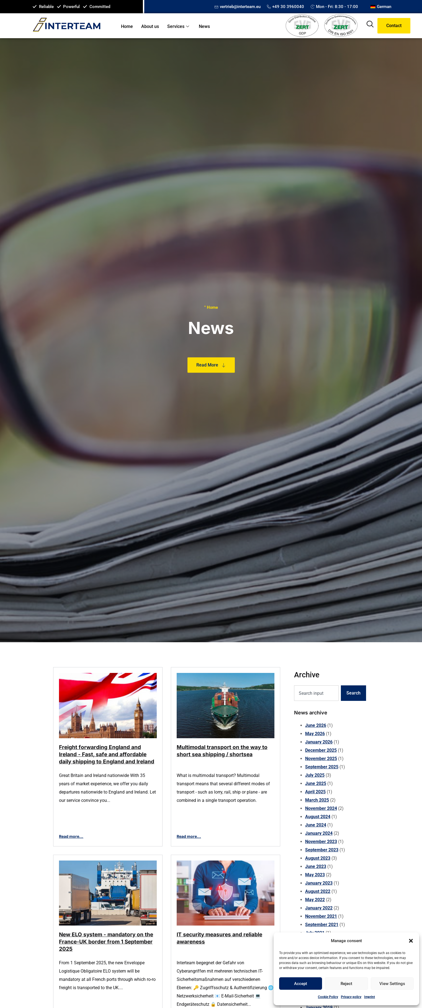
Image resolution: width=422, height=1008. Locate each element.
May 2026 (315, 733)
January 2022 (319, 908)
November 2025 (321, 758)
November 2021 (321, 916)
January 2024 (319, 833)
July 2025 (315, 775)
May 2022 (315, 899)
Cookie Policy (328, 997)
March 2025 (317, 800)
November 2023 (321, 841)
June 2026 (315, 725)
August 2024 (317, 816)
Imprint (369, 997)
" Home (211, 307)
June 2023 (315, 866)
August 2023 (317, 858)
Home (127, 26)
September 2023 (321, 849)
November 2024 (321, 808)
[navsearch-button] (369, 25)
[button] (411, 941)
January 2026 (319, 742)
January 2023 (319, 883)
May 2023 (315, 874)
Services (179, 26)
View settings (392, 983)
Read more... (71, 836)
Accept (300, 983)
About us (150, 26)
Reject (346, 983)
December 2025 (321, 750)
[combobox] (316, 693)
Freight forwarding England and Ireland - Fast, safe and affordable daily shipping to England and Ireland (106, 754)
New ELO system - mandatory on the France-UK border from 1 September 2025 (106, 941)
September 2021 (321, 924)
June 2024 (315, 825)
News (204, 26)
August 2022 (317, 891)
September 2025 (321, 766)
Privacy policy (351, 997)
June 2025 (315, 783)
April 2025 (315, 791)
